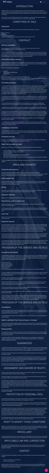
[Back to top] (46, 470)
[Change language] (41, 2)
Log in (44, 2)
